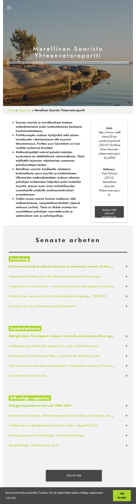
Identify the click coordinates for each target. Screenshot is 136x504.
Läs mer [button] (11, 497)
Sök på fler (74, 475)
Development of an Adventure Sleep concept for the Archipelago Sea (54, 356)
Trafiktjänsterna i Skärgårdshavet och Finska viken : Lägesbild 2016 (53, 425)
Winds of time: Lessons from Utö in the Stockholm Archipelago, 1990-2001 (58, 296)
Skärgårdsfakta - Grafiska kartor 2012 (34, 445)
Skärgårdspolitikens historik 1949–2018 (40, 405)
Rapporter (24, 110)
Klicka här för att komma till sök (109, 213)
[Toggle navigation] (9, 8)
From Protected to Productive (27, 375)
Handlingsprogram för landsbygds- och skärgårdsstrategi (46, 435)
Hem (11, 110)
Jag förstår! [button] (122, 495)
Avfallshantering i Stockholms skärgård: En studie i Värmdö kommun (53, 346)
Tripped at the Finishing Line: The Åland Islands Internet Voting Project (54, 276)
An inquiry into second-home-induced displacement (42, 306)
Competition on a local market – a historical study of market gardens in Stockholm (62, 286)
